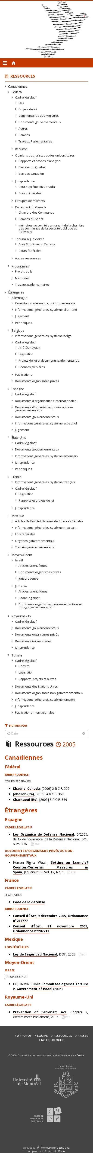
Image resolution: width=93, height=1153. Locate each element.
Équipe (42, 1036)
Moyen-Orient (22, 555)
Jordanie (21, 586)
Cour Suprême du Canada (37, 244)
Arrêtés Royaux (29, 348)
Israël (19, 560)
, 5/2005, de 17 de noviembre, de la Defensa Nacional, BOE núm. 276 (50, 839)
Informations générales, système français (45, 482)
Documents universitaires (33, 641)
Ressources (22, 76)
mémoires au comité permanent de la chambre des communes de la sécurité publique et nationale (51, 228)
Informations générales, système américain (46, 456)
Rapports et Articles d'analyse (39, 161)
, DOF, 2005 (44, 954)
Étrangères (16, 292)
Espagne (18, 389)
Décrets (24, 666)
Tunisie (17, 655)
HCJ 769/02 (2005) (50, 986)
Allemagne (19, 298)
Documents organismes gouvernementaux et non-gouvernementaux (50, 605)
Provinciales (20, 266)
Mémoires (22, 278)
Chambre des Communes (36, 212)
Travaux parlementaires (32, 284)
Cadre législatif (26, 97)
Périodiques (23, 323)
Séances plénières (32, 367)
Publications (23, 374)
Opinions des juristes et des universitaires (45, 155)
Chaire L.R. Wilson (55, 1151)
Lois (21, 103)
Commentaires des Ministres (39, 115)
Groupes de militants (30, 201)
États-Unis (19, 437)
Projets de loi (28, 109)
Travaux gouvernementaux (34, 547)
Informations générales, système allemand (46, 310)
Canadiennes (17, 86)
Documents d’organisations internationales (45, 401)
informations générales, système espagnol (46, 423)
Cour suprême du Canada (37, 187)
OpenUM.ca (62, 1147)
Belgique (18, 330)
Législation (26, 354)
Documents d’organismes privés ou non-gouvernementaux (44, 408)
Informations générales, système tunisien (45, 699)
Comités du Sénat (31, 219)
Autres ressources (28, 258)
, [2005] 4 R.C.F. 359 (38, 794)
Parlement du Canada (30, 207)
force (46, 1147)
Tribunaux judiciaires (29, 239)
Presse (83, 1036)
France (16, 477)
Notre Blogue (52, 1040)
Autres (23, 128)
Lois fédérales (25, 534)
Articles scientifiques (33, 565)
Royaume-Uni (21, 616)
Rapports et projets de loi (36, 500)
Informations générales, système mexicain (45, 528)
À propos (24, 1036)
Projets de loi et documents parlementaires (49, 360)
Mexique (18, 516)
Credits (80, 1055)
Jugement (22, 316)
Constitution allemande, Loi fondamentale (45, 303)
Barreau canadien (31, 173)
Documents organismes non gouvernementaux (49, 693)
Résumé (21, 149)
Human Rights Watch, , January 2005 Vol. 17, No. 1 (50, 867)
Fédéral (17, 92)
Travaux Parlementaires (35, 141)
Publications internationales (34, 712)
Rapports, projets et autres (37, 679)
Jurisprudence (25, 181)
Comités (24, 135)
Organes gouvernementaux (35, 541)
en (47, 54)
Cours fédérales (30, 193)
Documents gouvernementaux (40, 122)
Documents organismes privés (37, 381)
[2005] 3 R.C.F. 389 (40, 799)
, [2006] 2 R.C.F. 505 (41, 788)
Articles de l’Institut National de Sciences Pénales (49, 521)
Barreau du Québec (32, 167)
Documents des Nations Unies (36, 686)
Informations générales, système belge (43, 336)
